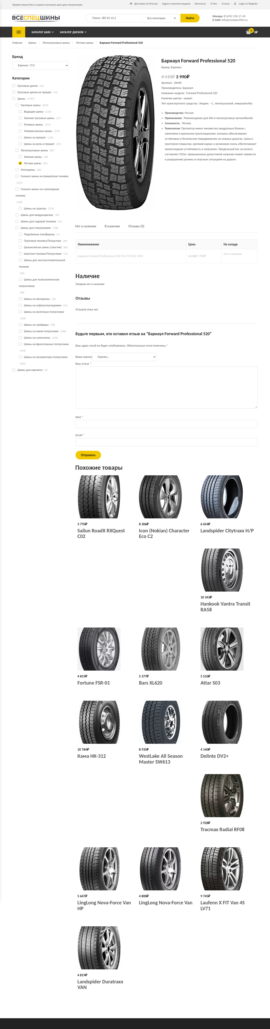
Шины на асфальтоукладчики (42, 305)
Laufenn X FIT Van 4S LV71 (222, 905)
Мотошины (28, 170)
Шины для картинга (30, 370)
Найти (190, 18)
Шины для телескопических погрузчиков (39, 283)
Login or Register (246, 3)
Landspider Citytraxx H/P (227, 530)
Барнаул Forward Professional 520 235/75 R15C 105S (110, 256)
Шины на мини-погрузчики (41, 331)
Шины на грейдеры (36, 325)
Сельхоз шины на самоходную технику (37, 192)
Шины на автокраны (37, 299)
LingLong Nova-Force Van (165, 902)
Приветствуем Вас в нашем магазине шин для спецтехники (47, 4)
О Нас (213, 3)
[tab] (88, 228)
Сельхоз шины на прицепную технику (44, 176)
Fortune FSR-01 (94, 683)
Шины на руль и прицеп (39, 144)
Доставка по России (143, 3)
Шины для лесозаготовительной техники (42, 263)
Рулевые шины (33, 124)
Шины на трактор (35, 208)
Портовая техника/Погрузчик (42, 241)
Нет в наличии (85, 226)
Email (80, 435)
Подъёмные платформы (39, 234)
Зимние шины (33, 157)
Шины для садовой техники (38, 221)
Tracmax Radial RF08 (222, 829)
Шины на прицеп (35, 137)
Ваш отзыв (83, 364)
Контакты (200, 3)
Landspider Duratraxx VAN (100, 984)
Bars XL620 (150, 683)
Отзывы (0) (136, 226)
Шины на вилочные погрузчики (44, 312)
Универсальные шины (38, 131)
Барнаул (188, 88)
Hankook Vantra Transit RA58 (225, 606)
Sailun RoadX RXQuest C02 (101, 533)
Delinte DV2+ (214, 756)
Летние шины (84, 43)
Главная (17, 43)
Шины (32, 43)
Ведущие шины (33, 111)
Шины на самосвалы (37, 337)
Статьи (226, 3)
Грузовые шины (31, 105)
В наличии (112, 226)
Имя (79, 417)
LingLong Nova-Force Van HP (104, 905)
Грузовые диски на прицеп (34, 92)
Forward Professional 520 (201, 93)
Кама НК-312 (92, 756)
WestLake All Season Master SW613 (161, 759)
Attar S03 (210, 683)
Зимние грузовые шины (39, 118)
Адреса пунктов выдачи (176, 3)
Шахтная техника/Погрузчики (43, 254)
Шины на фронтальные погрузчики (46, 344)
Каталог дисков (71, 32)
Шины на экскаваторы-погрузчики (46, 357)
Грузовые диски (27, 86)
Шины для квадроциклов (37, 215)
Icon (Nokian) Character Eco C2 (164, 533)
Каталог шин (41, 32)
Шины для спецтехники (36, 228)
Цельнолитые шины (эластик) (43, 247)
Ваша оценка (84, 357)
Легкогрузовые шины (56, 43)
